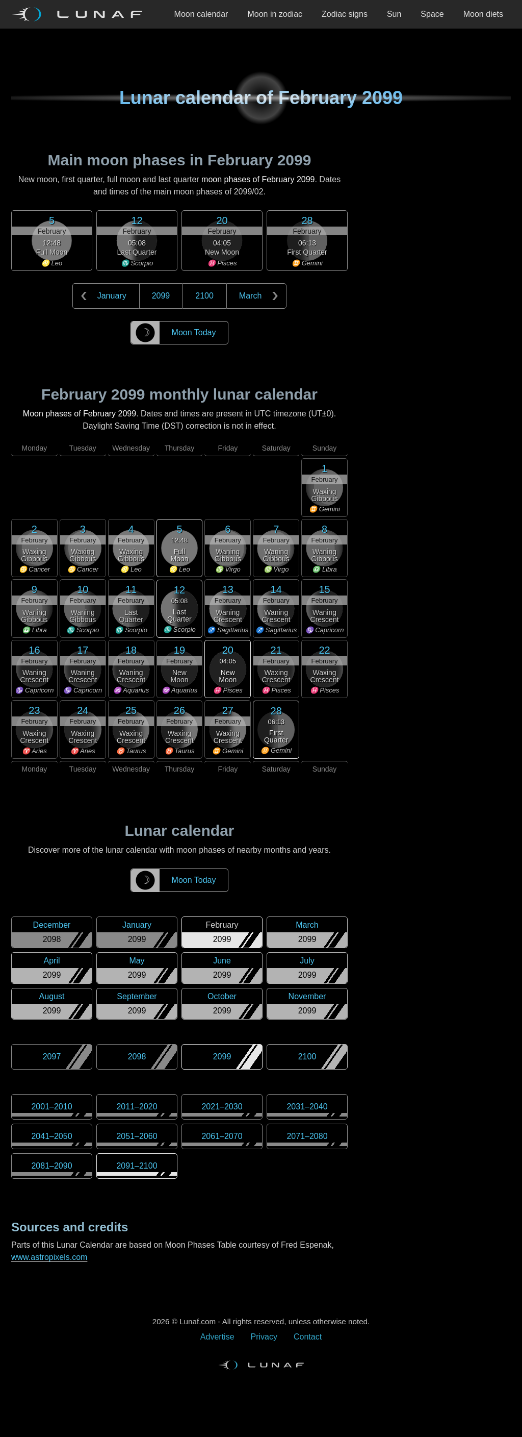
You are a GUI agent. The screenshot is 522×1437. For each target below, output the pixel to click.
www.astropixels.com (49, 1257)
